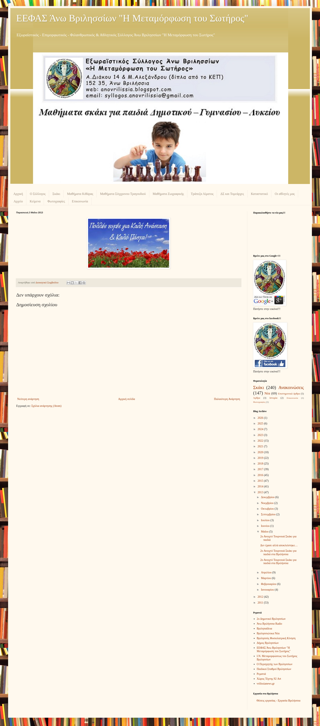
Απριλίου (266, 572)
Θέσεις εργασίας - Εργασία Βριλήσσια (278, 700)
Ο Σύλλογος (38, 194)
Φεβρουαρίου (269, 584)
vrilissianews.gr (266, 683)
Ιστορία (273, 397)
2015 (261, 480)
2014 (261, 486)
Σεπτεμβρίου (268, 514)
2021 (261, 446)
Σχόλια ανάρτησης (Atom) (46, 405)
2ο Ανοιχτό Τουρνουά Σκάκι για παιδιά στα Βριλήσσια (278, 552)
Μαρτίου (266, 578)
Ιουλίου (265, 520)
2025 (261, 423)
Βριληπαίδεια (264, 628)
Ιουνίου (265, 525)
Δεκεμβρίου (268, 497)
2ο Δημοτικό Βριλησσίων (271, 618)
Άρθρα (256, 397)
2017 (261, 469)
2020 (261, 452)
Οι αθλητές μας (285, 194)
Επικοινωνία (80, 201)
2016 (261, 475)
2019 (261, 457)
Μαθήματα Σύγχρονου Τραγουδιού (123, 194)
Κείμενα (35, 201)
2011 (261, 602)
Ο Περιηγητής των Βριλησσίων (274, 664)
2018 (261, 463)
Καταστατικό (259, 194)
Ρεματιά (261, 673)
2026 (261, 417)
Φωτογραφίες (56, 201)
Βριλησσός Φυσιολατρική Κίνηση (276, 638)
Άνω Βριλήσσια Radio (269, 623)
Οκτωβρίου (267, 508)
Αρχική (18, 194)
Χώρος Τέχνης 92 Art (269, 678)
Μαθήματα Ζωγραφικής (168, 194)
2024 (261, 429)
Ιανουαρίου (268, 589)
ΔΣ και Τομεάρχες (232, 194)
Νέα (267, 393)
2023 (261, 435)
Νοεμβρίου (267, 503)
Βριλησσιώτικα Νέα (268, 633)
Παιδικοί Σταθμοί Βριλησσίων (274, 669)
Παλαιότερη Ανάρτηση (227, 399)
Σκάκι (56, 194)
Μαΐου (265, 531)
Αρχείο (18, 201)
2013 (261, 492)
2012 (261, 596)
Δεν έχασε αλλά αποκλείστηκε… (279, 545)
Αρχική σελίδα (126, 399)
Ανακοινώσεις (291, 387)
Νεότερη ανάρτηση (28, 399)
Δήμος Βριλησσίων (268, 642)
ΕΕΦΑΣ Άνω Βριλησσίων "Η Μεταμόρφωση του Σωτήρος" (132, 18)
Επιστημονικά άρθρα (289, 393)
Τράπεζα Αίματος (202, 194)
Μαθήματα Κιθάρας (80, 194)
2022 (261, 440)
